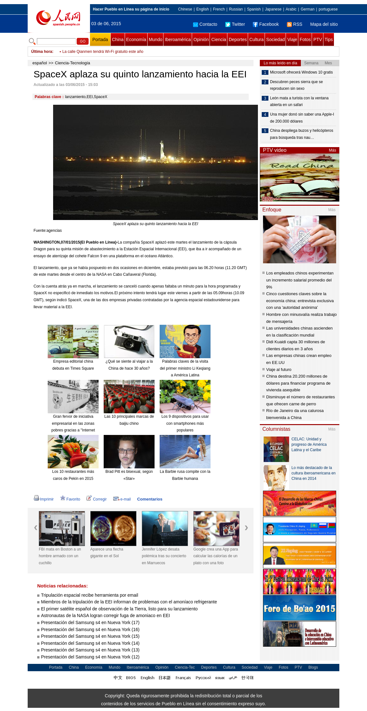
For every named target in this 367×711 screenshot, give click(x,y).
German (307, 9)
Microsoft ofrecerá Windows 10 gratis (301, 72)
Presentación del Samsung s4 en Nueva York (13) (90, 649)
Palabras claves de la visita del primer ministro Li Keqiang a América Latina (185, 368)
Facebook (266, 24)
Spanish (254, 9)
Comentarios (149, 499)
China (118, 39)
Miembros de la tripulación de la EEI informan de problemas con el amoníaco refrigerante (129, 601)
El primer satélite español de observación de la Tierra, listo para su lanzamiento (119, 608)
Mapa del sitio (324, 24)
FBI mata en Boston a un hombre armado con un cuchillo (60, 556)
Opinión (201, 39)
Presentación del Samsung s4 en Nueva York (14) (90, 643)
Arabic (291, 9)
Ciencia (218, 39)
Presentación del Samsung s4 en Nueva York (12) (90, 656)
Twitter (235, 24)
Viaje (292, 39)
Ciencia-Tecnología (72, 62)
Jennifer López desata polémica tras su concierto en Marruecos (164, 556)
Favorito (70, 499)
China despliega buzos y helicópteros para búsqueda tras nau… (301, 134)
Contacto (205, 24)
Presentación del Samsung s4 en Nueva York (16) (90, 629)
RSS (294, 24)
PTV (317, 39)
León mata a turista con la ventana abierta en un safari (299, 101)
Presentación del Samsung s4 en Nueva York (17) (90, 622)
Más (332, 150)
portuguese (328, 9)
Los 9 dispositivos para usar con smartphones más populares (185, 423)
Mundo (156, 39)
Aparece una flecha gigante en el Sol (106, 552)
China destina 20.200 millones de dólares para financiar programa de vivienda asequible (298, 383)
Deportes (238, 39)
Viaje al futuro (278, 369)
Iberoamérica (178, 39)
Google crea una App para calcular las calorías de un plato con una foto (215, 556)
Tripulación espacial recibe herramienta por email (89, 595)
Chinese (185, 9)
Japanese (273, 9)
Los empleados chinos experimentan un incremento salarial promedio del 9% (300, 280)
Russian (236, 9)
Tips (329, 39)
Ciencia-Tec (185, 667)
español (39, 62)
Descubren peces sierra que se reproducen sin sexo (296, 85)
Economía (136, 39)
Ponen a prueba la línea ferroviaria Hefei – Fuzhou (105, 51)
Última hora (41, 51)
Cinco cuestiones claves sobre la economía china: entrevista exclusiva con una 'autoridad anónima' (300, 300)
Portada (100, 39)
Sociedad (275, 39)
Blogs (313, 667)
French (219, 9)
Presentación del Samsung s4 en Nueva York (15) (90, 636)
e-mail (122, 499)
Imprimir (44, 499)
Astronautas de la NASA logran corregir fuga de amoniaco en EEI (105, 615)
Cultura (256, 39)
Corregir (97, 499)
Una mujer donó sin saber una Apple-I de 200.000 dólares (302, 118)
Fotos (305, 39)
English (202, 9)
